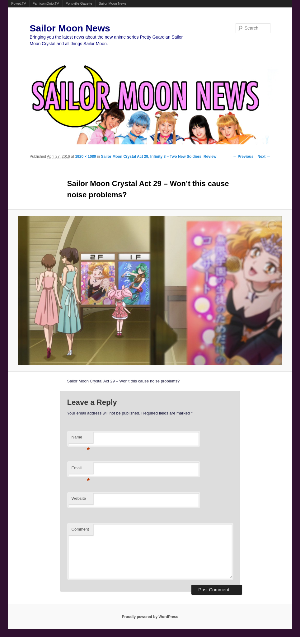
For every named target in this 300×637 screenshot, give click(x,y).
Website (79, 498)
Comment (80, 529)
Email (81, 470)
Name (81, 439)
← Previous (243, 156)
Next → (263, 156)
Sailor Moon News (112, 3)
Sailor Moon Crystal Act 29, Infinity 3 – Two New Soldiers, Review (159, 156)
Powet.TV (18, 3)
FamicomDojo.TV (46, 3)
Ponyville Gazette (79, 3)
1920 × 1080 (85, 156)
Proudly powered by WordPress (150, 617)
